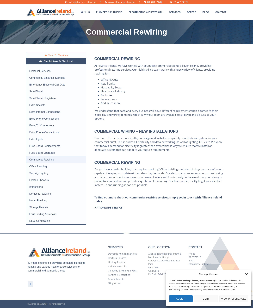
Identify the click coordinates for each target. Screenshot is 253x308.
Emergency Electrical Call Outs (47, 84)
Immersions (36, 186)
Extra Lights (36, 139)
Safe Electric (36, 91)
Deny (206, 298)
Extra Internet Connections (44, 112)
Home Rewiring (38, 200)
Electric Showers (39, 180)
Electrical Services (40, 71)
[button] (246, 274)
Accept (181, 298)
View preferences (233, 298)
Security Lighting (39, 173)
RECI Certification (39, 221)
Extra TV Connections (42, 125)
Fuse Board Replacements (44, 146)
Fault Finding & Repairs (42, 214)
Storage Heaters (38, 207)
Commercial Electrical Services (47, 77)
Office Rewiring (38, 166)
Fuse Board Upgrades (42, 152)
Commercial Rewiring (41, 159)
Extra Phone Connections (44, 118)
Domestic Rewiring (40, 193)
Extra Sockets (37, 105)
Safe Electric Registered (43, 98)
